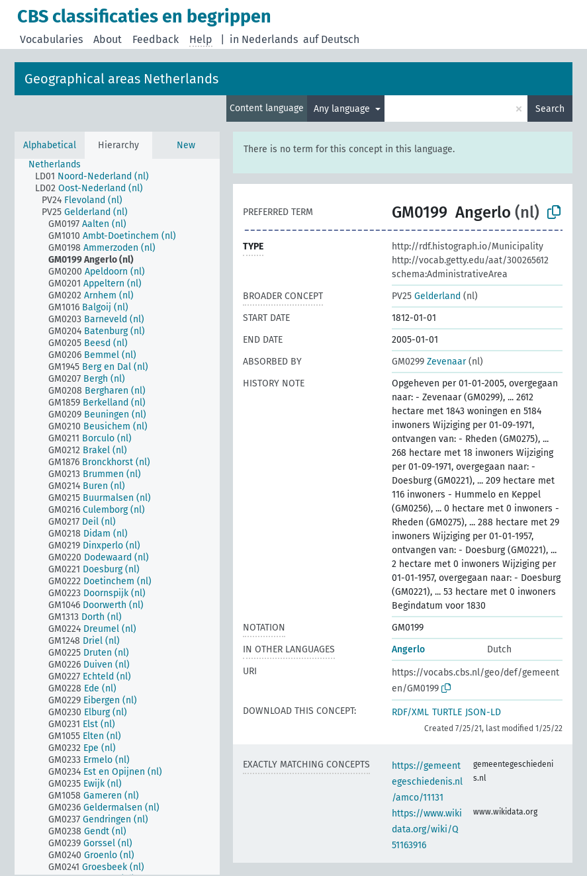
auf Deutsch (331, 39)
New (186, 145)
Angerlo (408, 649)
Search (549, 108)
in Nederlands (264, 39)
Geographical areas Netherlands (121, 79)
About (107, 39)
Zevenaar (429, 361)
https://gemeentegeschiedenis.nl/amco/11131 (427, 781)
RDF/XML (410, 712)
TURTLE (447, 712)
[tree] (117, 517)
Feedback (155, 39)
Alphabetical (49, 145)
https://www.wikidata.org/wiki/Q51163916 (427, 829)
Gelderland (426, 296)
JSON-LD (483, 712)
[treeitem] (60, 165)
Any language (343, 108)
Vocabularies (51, 39)
